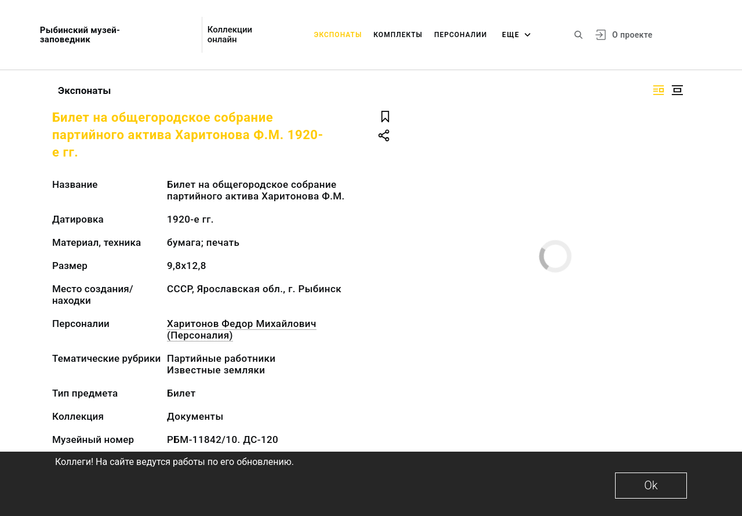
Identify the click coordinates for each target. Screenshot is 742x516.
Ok (650, 485)
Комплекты (398, 35)
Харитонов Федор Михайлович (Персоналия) (242, 329)
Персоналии (460, 35)
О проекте (632, 34)
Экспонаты (338, 35)
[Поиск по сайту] (578, 34)
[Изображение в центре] (677, 90)
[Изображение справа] (658, 90)
